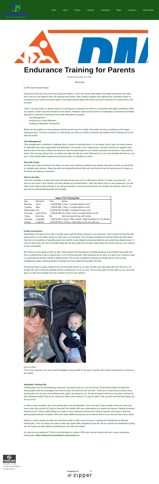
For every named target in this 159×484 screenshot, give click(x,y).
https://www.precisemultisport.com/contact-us (57, 435)
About (65, 10)
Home (53, 10)
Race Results (148, 10)
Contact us (132, 10)
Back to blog (79, 82)
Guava (64, 370)
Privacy (77, 10)
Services (90, 10)
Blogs (119, 10)
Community (105, 10)
